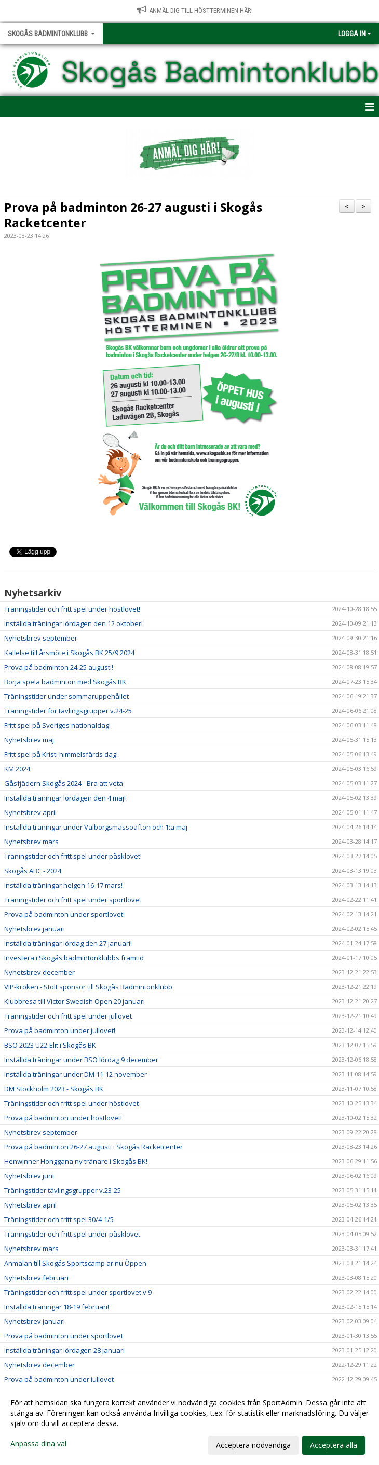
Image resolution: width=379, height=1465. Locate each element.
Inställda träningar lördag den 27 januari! (68, 943)
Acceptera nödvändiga (253, 1445)
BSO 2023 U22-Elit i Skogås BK (50, 1045)
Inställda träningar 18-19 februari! (56, 1306)
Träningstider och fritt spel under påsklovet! (73, 856)
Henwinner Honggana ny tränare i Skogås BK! (75, 1161)
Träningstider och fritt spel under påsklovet (72, 1234)
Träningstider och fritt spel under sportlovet (72, 899)
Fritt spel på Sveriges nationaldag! (57, 725)
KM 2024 (17, 769)
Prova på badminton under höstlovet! (63, 1117)
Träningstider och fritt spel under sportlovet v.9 (78, 1292)
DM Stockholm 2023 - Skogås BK (53, 1088)
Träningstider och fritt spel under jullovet (68, 1016)
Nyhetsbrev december (39, 972)
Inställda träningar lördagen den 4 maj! (65, 798)
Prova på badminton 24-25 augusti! (58, 667)
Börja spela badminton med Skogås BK (65, 681)
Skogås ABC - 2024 (32, 870)
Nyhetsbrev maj (29, 739)
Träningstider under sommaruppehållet (66, 696)
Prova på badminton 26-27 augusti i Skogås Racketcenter (133, 215)
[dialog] (189, 1423)
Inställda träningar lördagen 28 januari (64, 1350)
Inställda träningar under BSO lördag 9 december (81, 1059)
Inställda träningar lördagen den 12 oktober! (73, 623)
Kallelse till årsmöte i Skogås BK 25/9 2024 (69, 652)
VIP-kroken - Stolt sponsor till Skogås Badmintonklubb (88, 987)
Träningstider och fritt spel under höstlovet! (72, 609)
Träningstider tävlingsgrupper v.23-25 (62, 1190)
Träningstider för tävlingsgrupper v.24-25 (68, 710)
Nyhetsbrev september (40, 638)
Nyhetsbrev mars (31, 841)
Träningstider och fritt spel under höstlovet (71, 1103)
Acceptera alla (333, 1445)
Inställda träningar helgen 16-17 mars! (63, 885)
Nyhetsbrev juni (29, 1176)
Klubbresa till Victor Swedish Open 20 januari (74, 1001)
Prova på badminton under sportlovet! (64, 914)
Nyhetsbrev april (30, 812)
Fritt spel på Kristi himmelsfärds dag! (61, 754)
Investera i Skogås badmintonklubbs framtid (74, 957)
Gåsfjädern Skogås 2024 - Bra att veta (63, 783)
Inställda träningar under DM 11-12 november (75, 1074)
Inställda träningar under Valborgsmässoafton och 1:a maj (95, 827)
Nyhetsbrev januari (34, 928)
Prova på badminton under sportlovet (63, 1335)
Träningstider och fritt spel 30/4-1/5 (59, 1219)
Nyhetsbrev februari (36, 1277)
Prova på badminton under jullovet (59, 1379)
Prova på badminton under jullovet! (59, 1030)
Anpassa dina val (38, 1443)
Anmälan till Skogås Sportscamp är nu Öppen (75, 1263)
